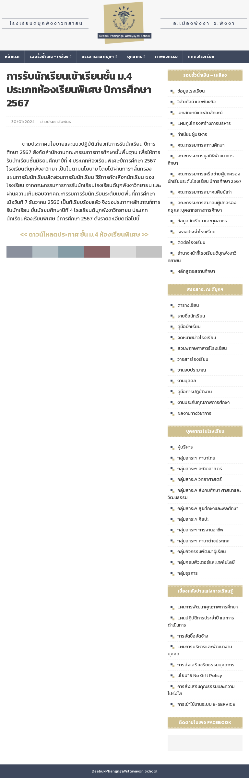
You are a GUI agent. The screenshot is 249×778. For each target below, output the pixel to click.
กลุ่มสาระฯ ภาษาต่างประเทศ (199, 541)
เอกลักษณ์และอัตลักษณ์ (195, 113)
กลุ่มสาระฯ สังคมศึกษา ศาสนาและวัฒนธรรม (204, 494)
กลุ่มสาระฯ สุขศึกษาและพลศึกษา (203, 508)
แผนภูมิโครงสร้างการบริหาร (199, 123)
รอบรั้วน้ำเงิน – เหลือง (49, 57)
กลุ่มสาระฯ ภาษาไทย (191, 458)
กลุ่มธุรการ (183, 573)
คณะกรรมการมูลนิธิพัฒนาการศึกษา (201, 159)
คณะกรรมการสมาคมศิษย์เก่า (199, 192)
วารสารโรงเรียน (188, 359)
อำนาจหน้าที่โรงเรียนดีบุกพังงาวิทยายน (202, 257)
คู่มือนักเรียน (184, 326)
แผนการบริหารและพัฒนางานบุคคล (200, 650)
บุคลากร (134, 57)
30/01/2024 (22, 121)
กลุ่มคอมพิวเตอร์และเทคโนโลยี (201, 562)
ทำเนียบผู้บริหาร (187, 134)
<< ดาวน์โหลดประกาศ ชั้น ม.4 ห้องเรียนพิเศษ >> (84, 234)
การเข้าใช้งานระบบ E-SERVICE (201, 704)
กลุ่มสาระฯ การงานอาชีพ (195, 530)
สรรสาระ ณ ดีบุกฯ (97, 57)
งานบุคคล (182, 380)
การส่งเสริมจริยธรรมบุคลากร (201, 665)
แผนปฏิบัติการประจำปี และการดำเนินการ (201, 621)
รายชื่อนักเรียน (186, 316)
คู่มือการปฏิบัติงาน (190, 391)
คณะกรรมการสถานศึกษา (196, 145)
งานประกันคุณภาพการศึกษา (199, 402)
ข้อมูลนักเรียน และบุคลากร (197, 221)
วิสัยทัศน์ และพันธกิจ (192, 102)
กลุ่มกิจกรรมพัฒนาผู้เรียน (197, 551)
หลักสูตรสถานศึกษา (191, 271)
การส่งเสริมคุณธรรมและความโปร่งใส (201, 690)
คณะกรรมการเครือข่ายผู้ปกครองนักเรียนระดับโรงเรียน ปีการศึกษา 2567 (205, 177)
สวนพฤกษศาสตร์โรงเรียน (197, 348)
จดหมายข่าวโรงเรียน (192, 337)
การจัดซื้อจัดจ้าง (188, 636)
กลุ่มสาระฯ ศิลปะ (188, 519)
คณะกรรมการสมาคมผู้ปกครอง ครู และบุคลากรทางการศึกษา (202, 206)
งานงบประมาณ (187, 370)
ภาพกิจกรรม (166, 57)
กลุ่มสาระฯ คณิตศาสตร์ (195, 468)
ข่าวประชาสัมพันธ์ (55, 121)
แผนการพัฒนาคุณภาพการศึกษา (203, 607)
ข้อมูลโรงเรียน (186, 91)
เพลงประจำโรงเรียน (191, 232)
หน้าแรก (12, 57)
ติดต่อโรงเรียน (201, 57)
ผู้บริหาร (180, 447)
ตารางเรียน (183, 305)
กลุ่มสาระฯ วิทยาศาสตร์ (195, 479)
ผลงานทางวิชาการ (189, 413)
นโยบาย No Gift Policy (195, 675)
